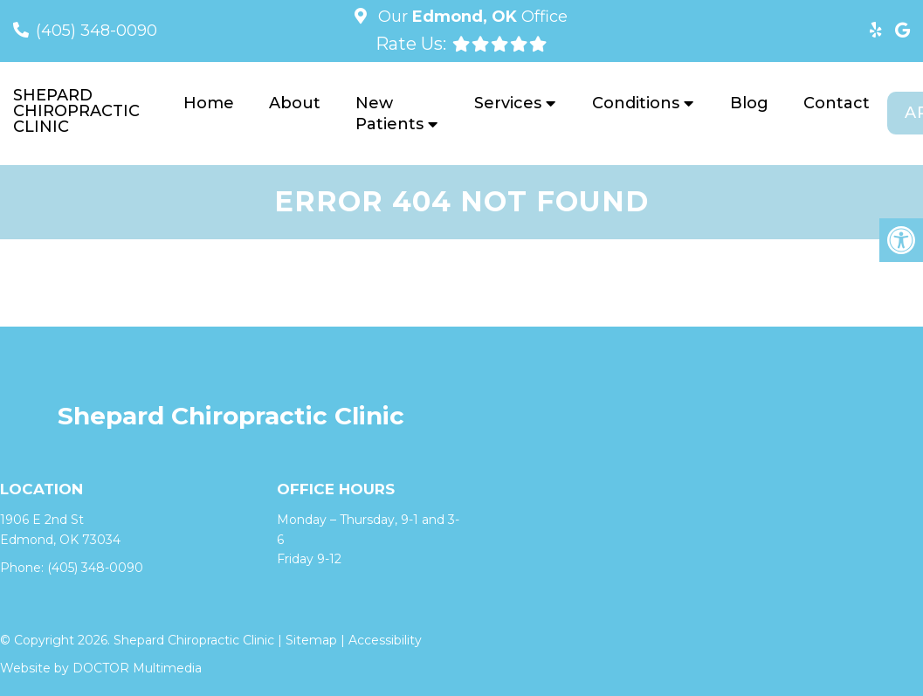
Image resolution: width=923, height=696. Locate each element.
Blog (749, 103)
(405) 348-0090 (96, 30)
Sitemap (311, 640)
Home (208, 103)
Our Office (471, 16)
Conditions (635, 103)
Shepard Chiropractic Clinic (76, 110)
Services (507, 103)
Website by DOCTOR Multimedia (101, 668)
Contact (836, 103)
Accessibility (385, 640)
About (294, 103)
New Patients (389, 113)
